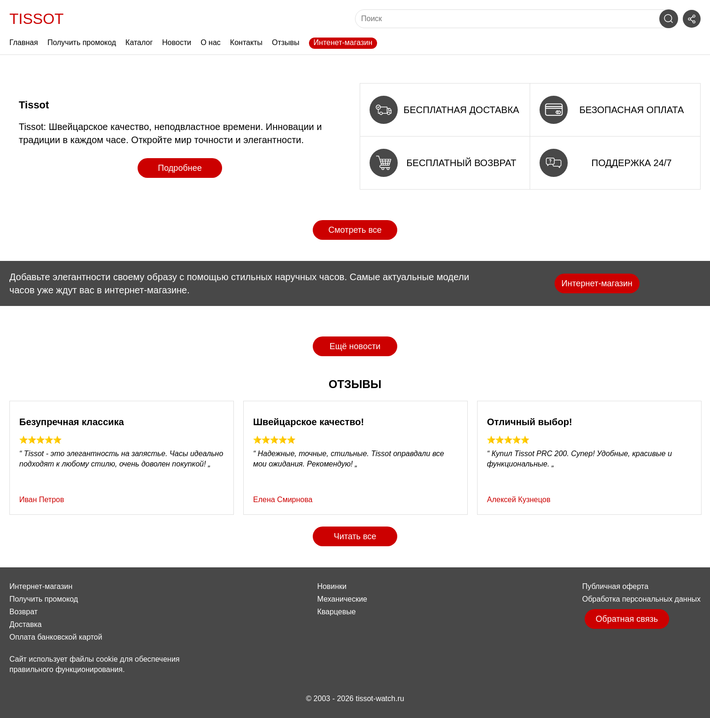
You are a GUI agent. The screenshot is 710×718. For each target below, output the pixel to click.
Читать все (355, 536)
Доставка (25, 624)
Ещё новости (355, 346)
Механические (342, 599)
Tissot (36, 19)
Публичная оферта (615, 586)
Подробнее (179, 168)
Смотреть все (355, 230)
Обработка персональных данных (641, 599)
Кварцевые (336, 612)
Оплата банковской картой (55, 637)
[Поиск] (509, 18)
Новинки (332, 586)
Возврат (23, 612)
